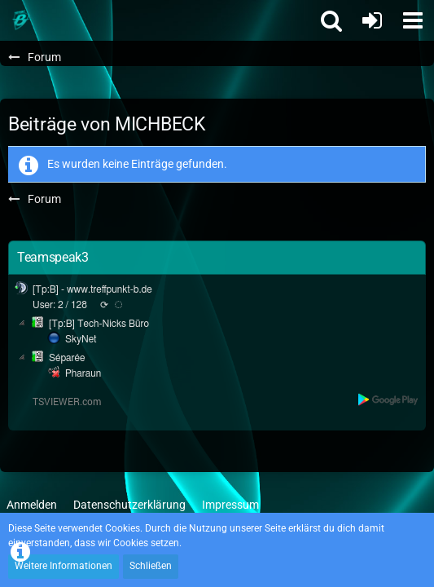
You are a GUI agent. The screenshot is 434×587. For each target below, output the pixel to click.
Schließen (150, 566)
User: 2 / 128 (60, 305)
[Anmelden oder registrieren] (372, 20)
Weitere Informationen (63, 566)
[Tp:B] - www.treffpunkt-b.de (92, 289)
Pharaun (83, 373)
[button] (413, 20)
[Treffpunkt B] (20, 20)
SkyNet (80, 339)
